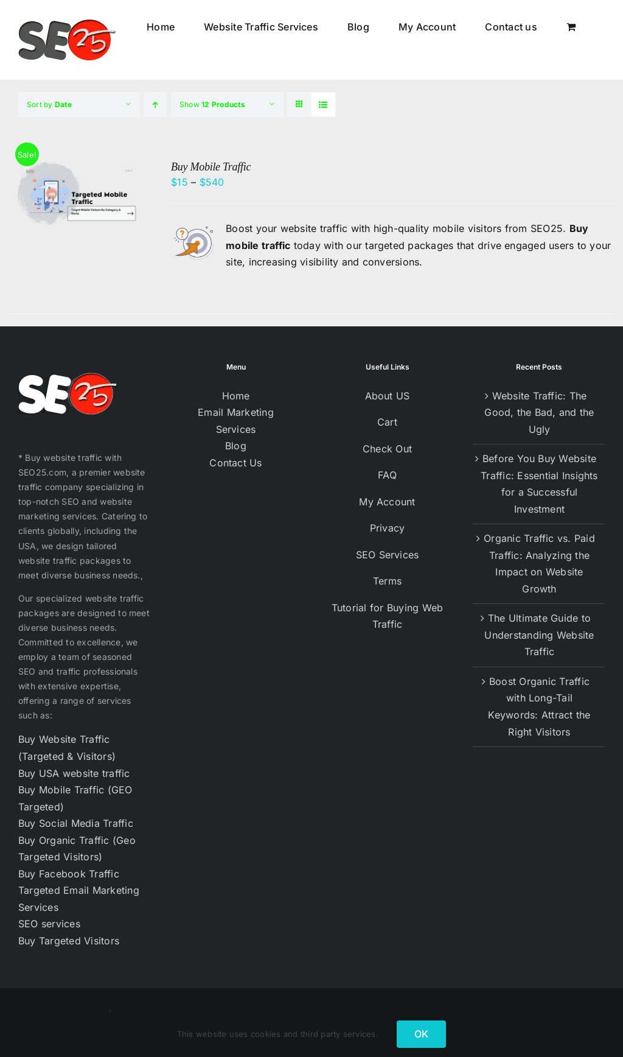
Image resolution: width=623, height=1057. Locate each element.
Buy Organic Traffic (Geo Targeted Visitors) (77, 848)
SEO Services (387, 555)
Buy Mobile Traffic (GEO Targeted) (75, 798)
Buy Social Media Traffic (75, 823)
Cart (387, 422)
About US (387, 396)
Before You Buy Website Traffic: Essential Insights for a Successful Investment (539, 483)
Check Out (387, 449)
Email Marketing (236, 412)
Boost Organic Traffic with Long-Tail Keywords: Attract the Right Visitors (539, 706)
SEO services (49, 924)
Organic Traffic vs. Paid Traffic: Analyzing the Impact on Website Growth (539, 563)
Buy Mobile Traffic (211, 167)
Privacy (387, 528)
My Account (387, 502)
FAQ (387, 475)
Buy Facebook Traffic (68, 874)
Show (212, 104)
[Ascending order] (155, 104)
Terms (387, 581)
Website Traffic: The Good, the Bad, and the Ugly (539, 412)
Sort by (49, 104)
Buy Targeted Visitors (68, 941)
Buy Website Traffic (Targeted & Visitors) (67, 747)
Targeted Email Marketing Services (78, 898)
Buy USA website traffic (74, 773)
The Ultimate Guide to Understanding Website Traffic (539, 635)
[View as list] (323, 104)
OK (421, 1034)
